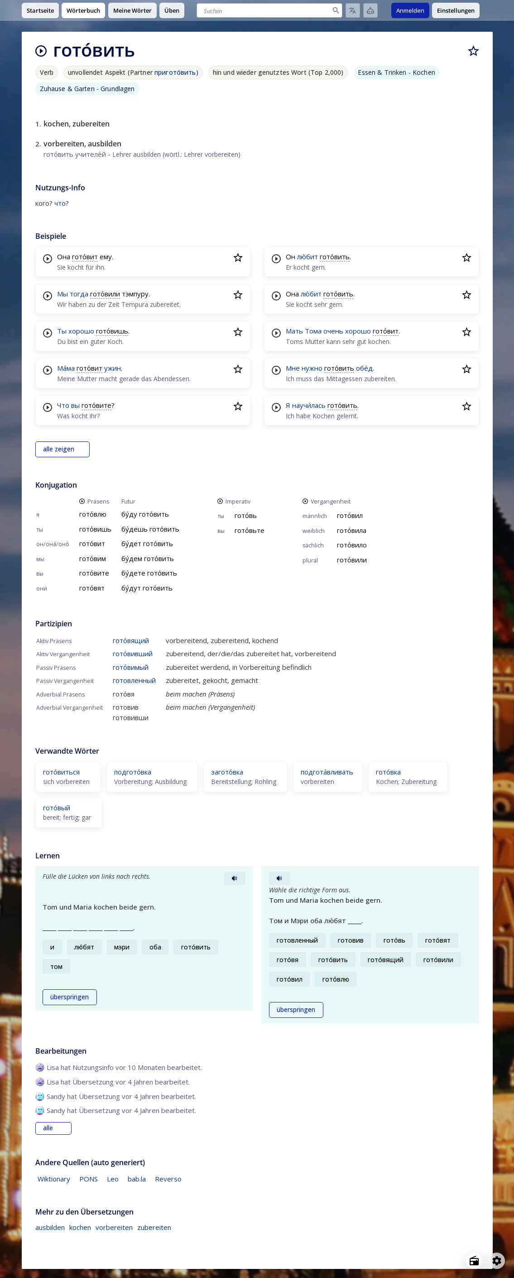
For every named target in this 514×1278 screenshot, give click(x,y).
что (60, 203)
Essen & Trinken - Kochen (396, 72)
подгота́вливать (327, 771)
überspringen (69, 997)
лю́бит (307, 256)
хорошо (81, 330)
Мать (294, 330)
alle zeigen (58, 449)
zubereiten (154, 1227)
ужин (112, 368)
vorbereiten (114, 1227)
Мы (62, 293)
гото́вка (388, 771)
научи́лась (309, 405)
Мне (293, 368)
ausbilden (50, 1227)
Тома (313, 330)
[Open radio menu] (474, 1261)
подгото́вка (132, 771)
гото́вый (56, 807)
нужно (312, 368)
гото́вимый (131, 667)
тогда (79, 293)
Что (63, 405)
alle (48, 1128)
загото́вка (227, 771)
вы (75, 405)
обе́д (364, 368)
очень (333, 330)
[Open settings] (497, 1261)
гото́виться (61, 771)
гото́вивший (133, 653)
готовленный (134, 680)
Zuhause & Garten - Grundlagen (87, 88)
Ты (62, 330)
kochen (80, 1227)
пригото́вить (175, 72)
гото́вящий (131, 640)
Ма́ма (66, 368)
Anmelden (410, 10)
